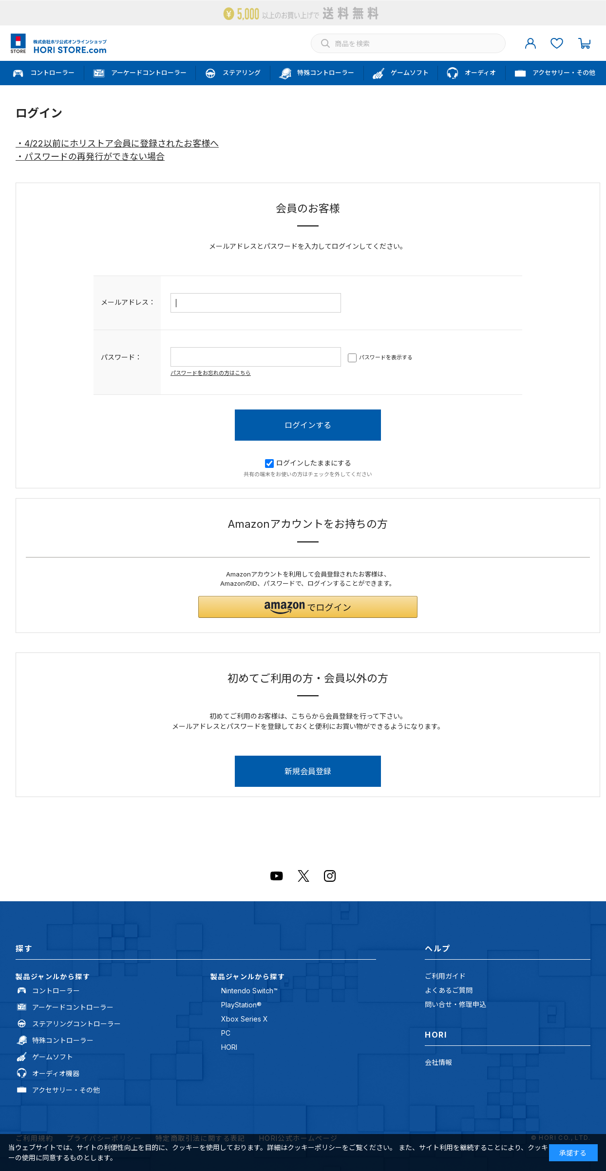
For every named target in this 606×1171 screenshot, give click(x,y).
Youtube (276, 876)
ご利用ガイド (445, 976)
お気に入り (556, 43)
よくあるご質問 (449, 990)
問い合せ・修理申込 (455, 1004)
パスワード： (121, 357)
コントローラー (56, 990)
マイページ (530, 43)
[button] (307, 607)
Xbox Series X (244, 1019)
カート (584, 43)
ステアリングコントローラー (76, 1024)
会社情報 (438, 1062)
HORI (229, 1047)
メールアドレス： (128, 302)
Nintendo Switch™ (249, 990)
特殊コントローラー (63, 1040)
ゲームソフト (52, 1057)
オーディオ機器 (55, 1073)
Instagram (330, 876)
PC (225, 1033)
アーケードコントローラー (73, 1007)
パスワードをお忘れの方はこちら (210, 373)
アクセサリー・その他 (66, 1090)
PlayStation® (241, 1005)
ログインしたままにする (308, 463)
